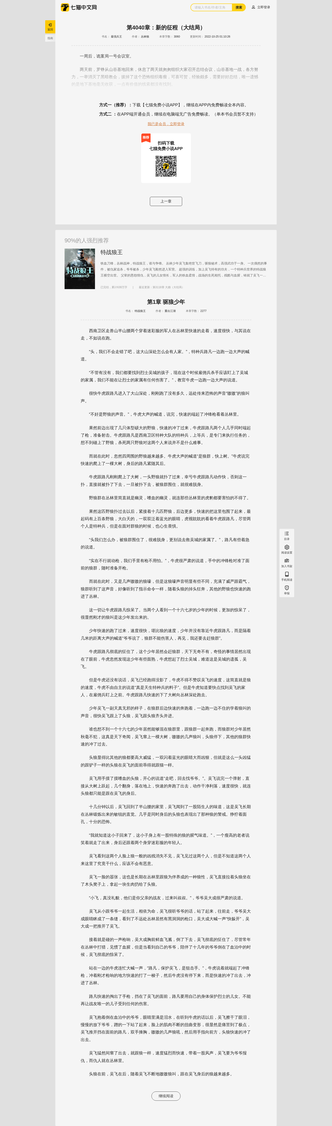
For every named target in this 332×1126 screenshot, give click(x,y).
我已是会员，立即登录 (166, 124)
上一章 (166, 201)
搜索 (239, 7)
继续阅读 (166, 1096)
